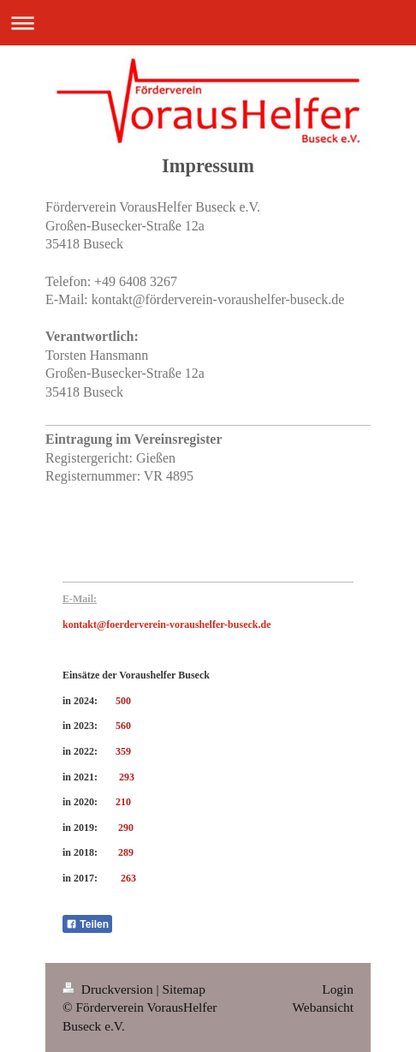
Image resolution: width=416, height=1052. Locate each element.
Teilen (87, 924)
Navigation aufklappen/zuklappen (208, 22)
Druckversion (109, 989)
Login (338, 989)
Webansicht (323, 1007)
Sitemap (183, 989)
